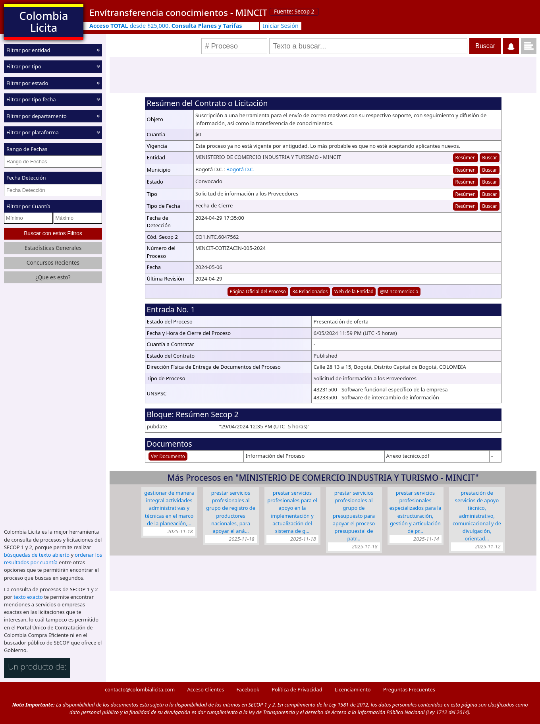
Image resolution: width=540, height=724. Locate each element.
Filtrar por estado (27, 83)
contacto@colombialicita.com (140, 689)
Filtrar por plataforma (32, 132)
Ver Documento (168, 456)
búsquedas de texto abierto (36, 554)
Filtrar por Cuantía (28, 206)
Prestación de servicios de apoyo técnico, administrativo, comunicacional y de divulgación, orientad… (477, 515)
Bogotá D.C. (240, 169)
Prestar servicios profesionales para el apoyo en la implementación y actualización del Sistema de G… (292, 511)
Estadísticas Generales (53, 248)
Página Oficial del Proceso (258, 291)
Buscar (489, 157)
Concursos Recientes (53, 262)
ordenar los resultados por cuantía (53, 558)
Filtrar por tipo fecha (31, 99)
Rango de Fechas (26, 149)
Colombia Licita (43, 21)
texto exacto (28, 596)
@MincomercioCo (399, 291)
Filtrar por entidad (28, 50)
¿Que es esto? (52, 277)
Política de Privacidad (297, 689)
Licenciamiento (353, 689)
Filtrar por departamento (36, 116)
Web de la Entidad (354, 291)
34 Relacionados (310, 291)
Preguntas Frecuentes (409, 689)
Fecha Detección (26, 177)
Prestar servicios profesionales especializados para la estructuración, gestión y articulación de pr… (416, 511)
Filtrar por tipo (23, 66)
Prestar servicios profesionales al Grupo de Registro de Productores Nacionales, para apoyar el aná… (230, 511)
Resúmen (465, 157)
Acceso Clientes (205, 689)
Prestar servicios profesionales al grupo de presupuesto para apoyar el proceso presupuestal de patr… (354, 515)
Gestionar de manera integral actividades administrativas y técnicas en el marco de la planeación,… (169, 508)
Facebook (247, 689)
